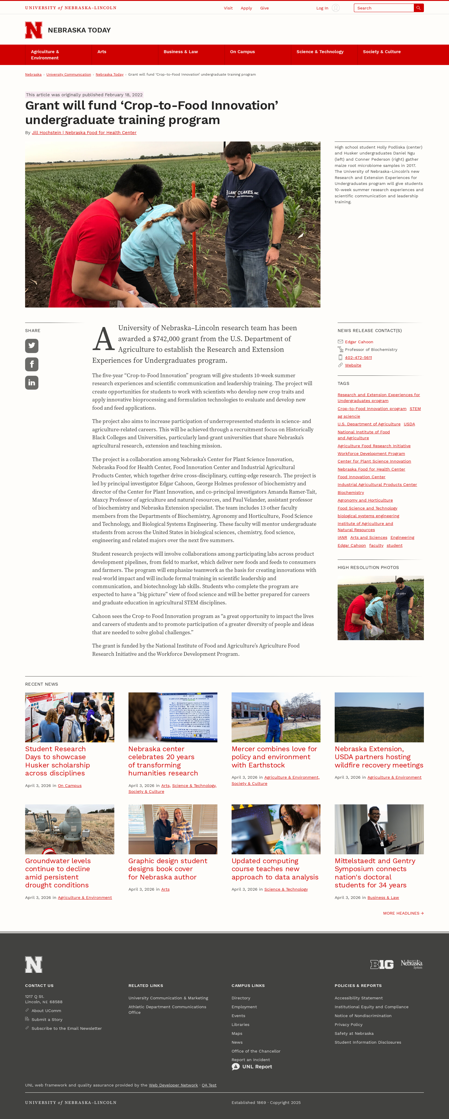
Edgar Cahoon (352, 545)
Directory (241, 998)
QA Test (209, 1085)
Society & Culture (382, 51)
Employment (244, 1006)
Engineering (402, 537)
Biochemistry (351, 492)
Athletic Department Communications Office (167, 1009)
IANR (342, 537)
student (395, 545)
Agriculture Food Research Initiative (374, 445)
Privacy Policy (348, 1024)
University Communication (68, 74)
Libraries (240, 1024)
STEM (415, 408)
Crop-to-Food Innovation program (372, 408)
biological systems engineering (368, 515)
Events (238, 1015)
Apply (246, 8)
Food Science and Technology (367, 508)
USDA (409, 424)
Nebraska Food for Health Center (371, 469)
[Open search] (389, 8)
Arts (101, 51)
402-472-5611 (358, 357)
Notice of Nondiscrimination (363, 1015)
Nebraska (33, 74)
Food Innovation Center (361, 476)
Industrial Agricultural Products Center (377, 484)
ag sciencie (349, 416)
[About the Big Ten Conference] (381, 965)
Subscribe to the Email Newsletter (67, 1028)
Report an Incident (252, 1064)
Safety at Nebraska (354, 1033)
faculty (376, 545)
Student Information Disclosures (368, 1042)
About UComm (46, 1010)
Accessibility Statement (359, 998)
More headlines (401, 913)
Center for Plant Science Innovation (374, 461)
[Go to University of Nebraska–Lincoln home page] (33, 30)
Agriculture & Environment (45, 55)
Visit (228, 8)
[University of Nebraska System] (412, 965)
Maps (237, 1033)
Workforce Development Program (371, 453)
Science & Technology (320, 51)
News (237, 1042)
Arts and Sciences (368, 537)
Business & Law (181, 51)
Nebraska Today (79, 30)
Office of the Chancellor (256, 1051)
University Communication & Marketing (168, 998)
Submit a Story (47, 1019)
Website (353, 365)
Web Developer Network (173, 1085)
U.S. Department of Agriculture (369, 424)
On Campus (242, 51)
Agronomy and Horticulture (365, 500)
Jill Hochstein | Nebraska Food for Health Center (84, 132)
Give (264, 8)
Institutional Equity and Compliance (372, 1006)
